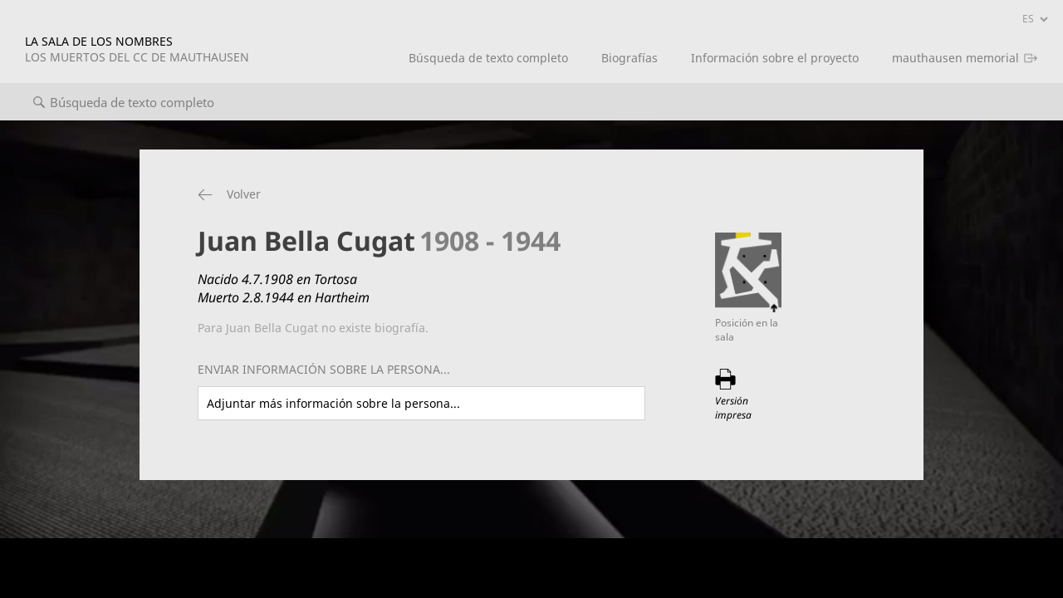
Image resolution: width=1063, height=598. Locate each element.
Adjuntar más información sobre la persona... (333, 403)
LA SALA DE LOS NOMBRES (137, 49)
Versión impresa (733, 408)
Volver (244, 194)
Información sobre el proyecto (775, 58)
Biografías (629, 58)
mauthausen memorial (955, 58)
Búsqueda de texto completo (488, 58)
